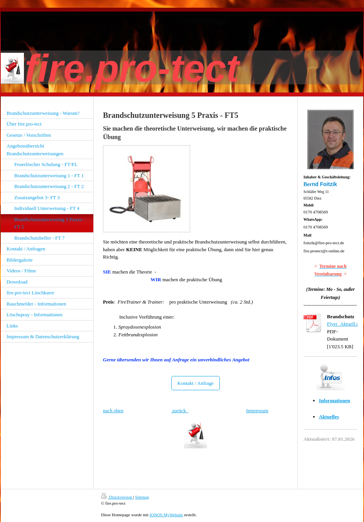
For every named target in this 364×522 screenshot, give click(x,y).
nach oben (113, 410)
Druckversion (117, 497)
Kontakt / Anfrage (195, 383)
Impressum (257, 410)
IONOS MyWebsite (166, 514)
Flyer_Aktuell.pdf (345, 324)
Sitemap (142, 497)
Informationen (334, 400)
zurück (178, 410)
